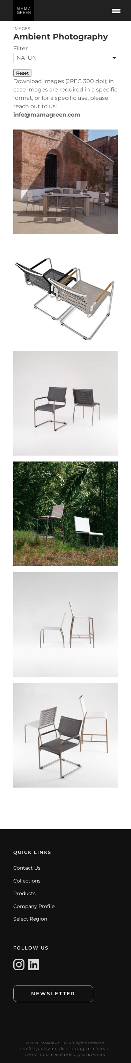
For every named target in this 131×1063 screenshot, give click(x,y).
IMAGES (21, 28)
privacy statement (85, 1054)
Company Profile (33, 906)
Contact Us (27, 868)
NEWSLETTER (53, 993)
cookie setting (68, 1048)
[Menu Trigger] (116, 10)
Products (24, 893)
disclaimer (98, 1048)
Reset (22, 73)
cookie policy (35, 1048)
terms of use (39, 1054)
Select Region (30, 919)
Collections (27, 881)
